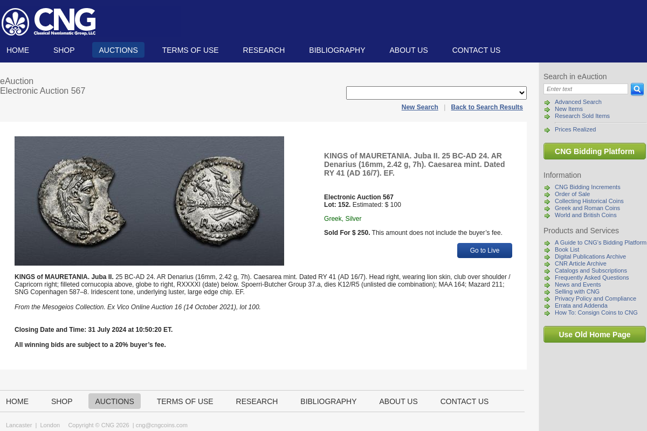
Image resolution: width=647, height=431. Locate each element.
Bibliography (337, 50)
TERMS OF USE (190, 50)
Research (264, 50)
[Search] (585, 89)
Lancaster (19, 425)
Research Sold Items (582, 116)
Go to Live (485, 250)
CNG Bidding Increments (588, 187)
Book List (567, 249)
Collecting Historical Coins (589, 201)
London (50, 425)
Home (17, 50)
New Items (569, 109)
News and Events (578, 284)
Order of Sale (572, 194)
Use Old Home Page (594, 334)
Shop (64, 50)
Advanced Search (578, 102)
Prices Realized (575, 129)
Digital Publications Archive (590, 256)
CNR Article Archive (581, 263)
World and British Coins (586, 215)
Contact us (476, 50)
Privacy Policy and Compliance (595, 298)
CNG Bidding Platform (595, 151)
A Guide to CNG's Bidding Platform (600, 242)
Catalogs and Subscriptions (591, 270)
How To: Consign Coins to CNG (596, 312)
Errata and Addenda (581, 305)
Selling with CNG (577, 291)
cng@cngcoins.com (162, 425)
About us (408, 50)
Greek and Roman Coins (587, 208)
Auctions (118, 50)
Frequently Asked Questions (592, 277)
